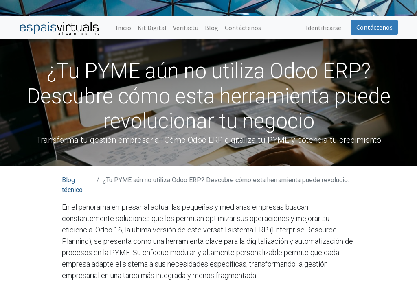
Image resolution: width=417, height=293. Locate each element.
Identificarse (323, 28)
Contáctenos (374, 27)
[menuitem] (123, 28)
